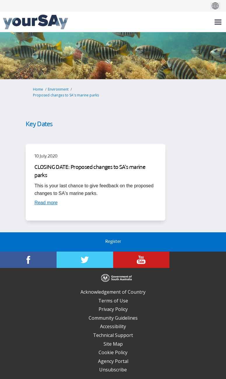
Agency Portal (113, 361)
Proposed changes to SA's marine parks (66, 95)
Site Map (113, 344)
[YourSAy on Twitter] (85, 260)
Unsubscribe (113, 369)
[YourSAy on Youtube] (141, 260)
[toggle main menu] (218, 22)
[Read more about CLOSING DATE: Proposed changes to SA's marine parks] (45, 202)
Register (113, 242)
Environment (58, 89)
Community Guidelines (113, 318)
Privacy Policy (113, 309)
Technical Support (113, 335)
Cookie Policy (113, 352)
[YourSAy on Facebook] (28, 260)
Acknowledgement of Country (113, 292)
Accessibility (113, 326)
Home (38, 89)
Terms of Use (113, 300)
